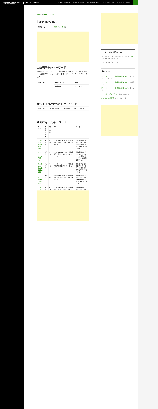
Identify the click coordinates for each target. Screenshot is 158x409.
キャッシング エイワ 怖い (110, 94)
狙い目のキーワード (78, 2)
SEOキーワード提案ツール (124, 2)
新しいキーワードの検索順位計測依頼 (114, 76)
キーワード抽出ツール (93, 2)
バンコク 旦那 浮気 (107, 98)
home (39, 14)
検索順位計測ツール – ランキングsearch (21, 2)
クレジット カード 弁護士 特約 (40, 144)
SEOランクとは (59, 27)
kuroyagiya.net (48, 14)
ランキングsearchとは (64, 2)
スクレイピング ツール (108, 2)
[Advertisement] (63, 47)
